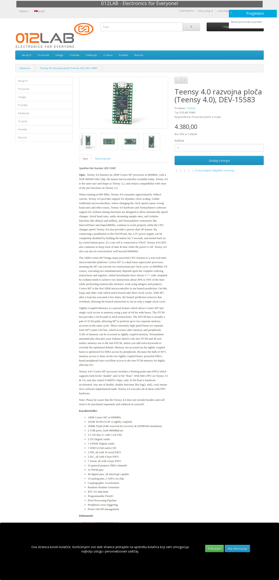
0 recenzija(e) (203, 170)
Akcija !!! (26, 55)
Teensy (191, 108)
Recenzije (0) (102, 158)
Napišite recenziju (223, 170)
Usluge (59, 55)
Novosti (138, 55)
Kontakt (123, 55)
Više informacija (237, 548)
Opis (85, 158)
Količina (179, 140)
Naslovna (25, 68)
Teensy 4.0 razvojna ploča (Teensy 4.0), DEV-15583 (68, 68)
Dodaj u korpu (219, 160)
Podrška (74, 55)
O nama (107, 55)
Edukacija (91, 55)
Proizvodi (43, 55)
